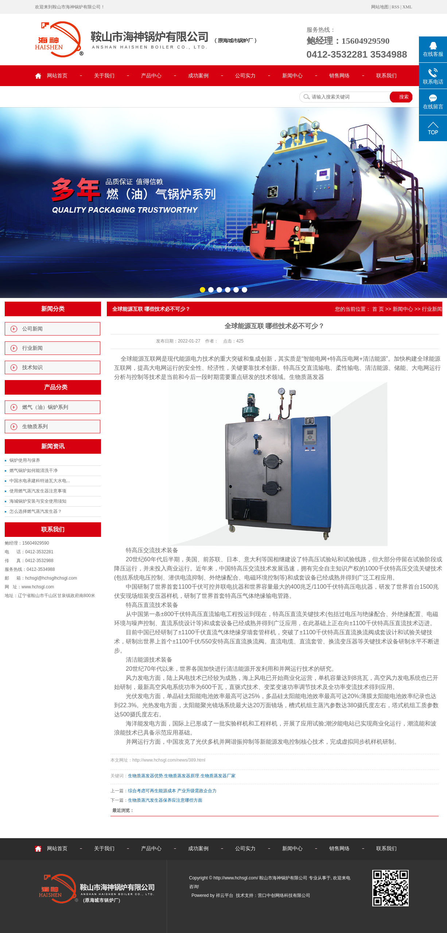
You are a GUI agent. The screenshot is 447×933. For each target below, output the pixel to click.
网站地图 (380, 6)
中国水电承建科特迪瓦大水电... (39, 480)
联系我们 (386, 75)
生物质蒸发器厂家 (218, 775)
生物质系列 (35, 426)
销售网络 (339, 75)
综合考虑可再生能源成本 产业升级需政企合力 (172, 790)
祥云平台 (224, 895)
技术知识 (32, 367)
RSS (395, 6)
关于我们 (104, 75)
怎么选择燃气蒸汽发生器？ (35, 511)
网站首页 (57, 75)
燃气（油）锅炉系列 (45, 407)
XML (407, 6)
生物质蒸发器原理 (181, 775)
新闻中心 (292, 75)
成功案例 (198, 75)
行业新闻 (32, 348)
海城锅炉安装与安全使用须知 (37, 501)
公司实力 (245, 75)
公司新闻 (32, 329)
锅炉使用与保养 (24, 460)
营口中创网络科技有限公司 (284, 895)
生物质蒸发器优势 (145, 775)
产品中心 (151, 75)
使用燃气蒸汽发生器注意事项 (37, 490)
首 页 (378, 309)
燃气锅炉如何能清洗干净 (33, 470)
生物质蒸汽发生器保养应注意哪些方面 (165, 800)
